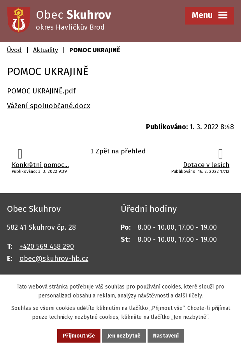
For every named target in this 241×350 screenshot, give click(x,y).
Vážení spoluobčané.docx (48, 106)
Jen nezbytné (124, 335)
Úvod (14, 50)
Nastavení (166, 335)
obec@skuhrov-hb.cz (53, 258)
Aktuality (45, 50)
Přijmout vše (79, 335)
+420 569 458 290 (46, 246)
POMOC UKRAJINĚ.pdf (41, 91)
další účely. (189, 295)
